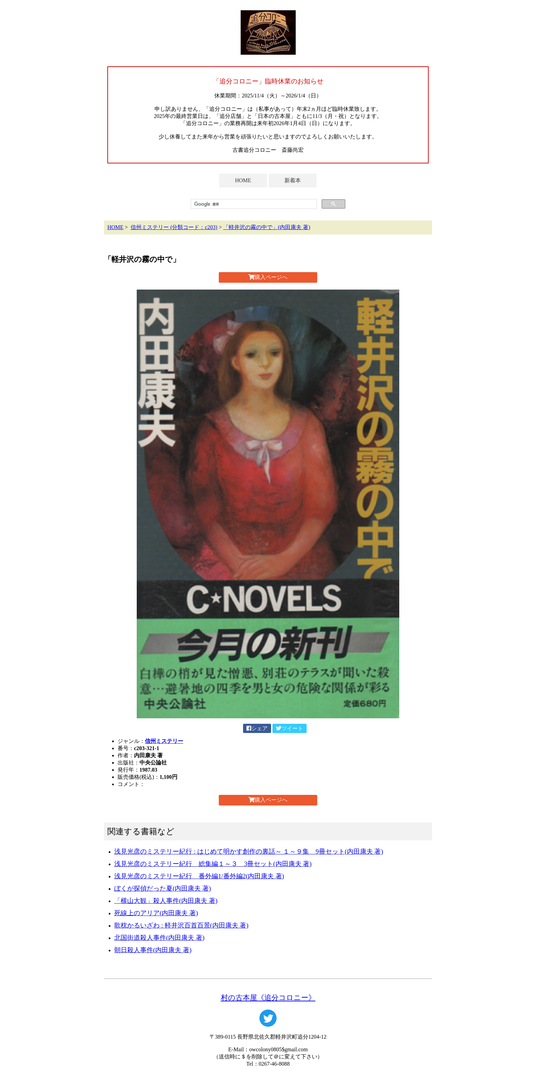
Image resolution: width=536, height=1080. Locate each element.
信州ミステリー (164, 741)
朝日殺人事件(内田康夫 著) (152, 950)
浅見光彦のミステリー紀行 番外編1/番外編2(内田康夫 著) (199, 876)
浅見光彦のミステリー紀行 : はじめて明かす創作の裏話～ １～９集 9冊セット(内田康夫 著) (248, 851)
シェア (257, 728)
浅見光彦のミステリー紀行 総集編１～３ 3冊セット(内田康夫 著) (212, 863)
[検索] (253, 204)
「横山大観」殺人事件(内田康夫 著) (165, 900)
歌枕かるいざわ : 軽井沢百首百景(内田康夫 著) (181, 925)
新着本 (292, 180)
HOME (243, 180)
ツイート (289, 728)
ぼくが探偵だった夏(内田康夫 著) (162, 888)
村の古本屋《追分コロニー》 (268, 997)
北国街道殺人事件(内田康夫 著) (159, 937)
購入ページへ (268, 277)
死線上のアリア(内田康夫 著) (156, 913)
